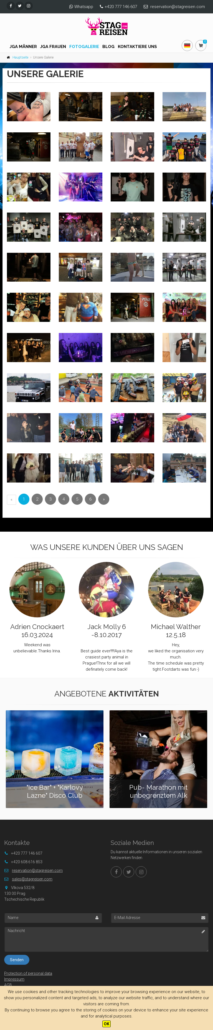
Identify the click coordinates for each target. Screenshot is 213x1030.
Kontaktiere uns (137, 46)
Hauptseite (20, 57)
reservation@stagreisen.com (177, 6)
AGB (8, 985)
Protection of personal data (28, 973)
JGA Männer (23, 46)
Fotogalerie (84, 46)
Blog (108, 46)
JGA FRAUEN (53, 46)
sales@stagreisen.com (32, 879)
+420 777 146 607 (121, 6)
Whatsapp (83, 6)
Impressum (14, 979)
